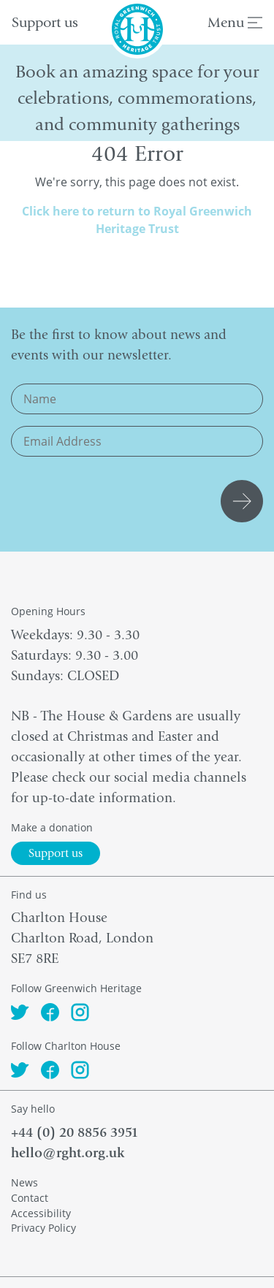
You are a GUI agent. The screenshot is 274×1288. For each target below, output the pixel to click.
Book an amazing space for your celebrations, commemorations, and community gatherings (137, 98)
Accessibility (41, 1213)
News (24, 1182)
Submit (244, 501)
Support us (45, 22)
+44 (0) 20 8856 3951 (74, 1132)
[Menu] (255, 24)
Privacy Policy (43, 1228)
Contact (29, 1198)
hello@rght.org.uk (67, 1153)
